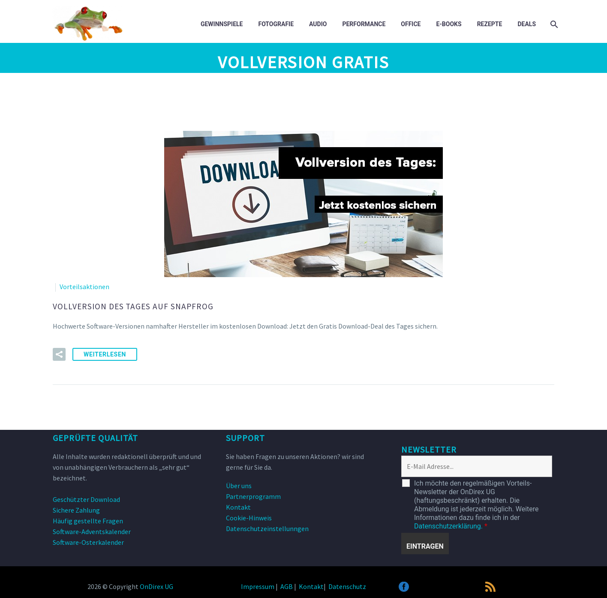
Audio (318, 24)
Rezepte (489, 24)
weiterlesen (105, 352)
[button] (59, 352)
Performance (363, 24)
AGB (286, 584)
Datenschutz (347, 584)
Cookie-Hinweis (249, 516)
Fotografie (276, 24)
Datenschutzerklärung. (448, 524)
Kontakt (238, 505)
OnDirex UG (156, 584)
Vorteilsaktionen (84, 286)
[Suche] (553, 24)
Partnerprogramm (253, 494)
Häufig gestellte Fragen (88, 519)
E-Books (448, 24)
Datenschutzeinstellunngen (267, 526)
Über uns (239, 484)
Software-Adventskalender (92, 530)
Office (411, 24)
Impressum (257, 584)
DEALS (526, 24)
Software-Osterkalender (88, 540)
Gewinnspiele (222, 24)
